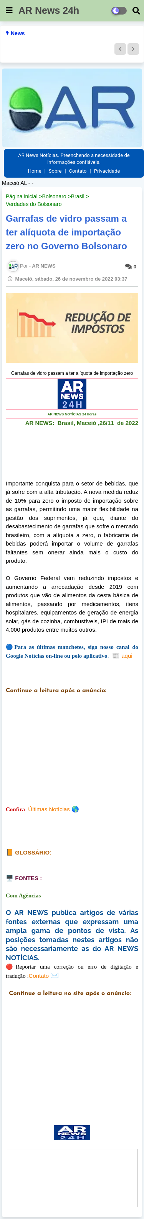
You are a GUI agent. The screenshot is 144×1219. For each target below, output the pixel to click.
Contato (78, 171)
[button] (120, 49)
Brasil (77, 196)
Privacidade (107, 171)
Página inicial (22, 196)
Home (34, 171)
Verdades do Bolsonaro (34, 204)
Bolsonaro (54, 196)
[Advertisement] (72, 756)
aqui (121, 655)
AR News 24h (48, 10)
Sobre (55, 171)
